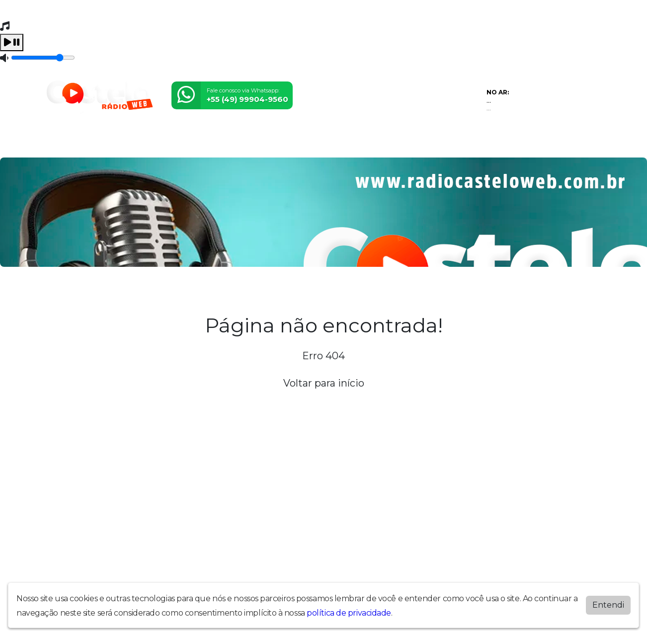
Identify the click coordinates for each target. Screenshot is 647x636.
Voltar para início (323, 383)
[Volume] (43, 58)
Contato (329, 143)
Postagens (250, 143)
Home (61, 143)
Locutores (201, 143)
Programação (107, 143)
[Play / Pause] (11, 42)
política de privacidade (349, 613)
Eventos (158, 143)
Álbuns (292, 143)
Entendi (608, 605)
